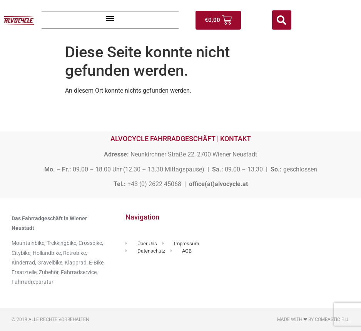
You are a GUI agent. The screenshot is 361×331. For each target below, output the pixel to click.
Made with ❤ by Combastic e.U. (313, 319)
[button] (110, 18)
